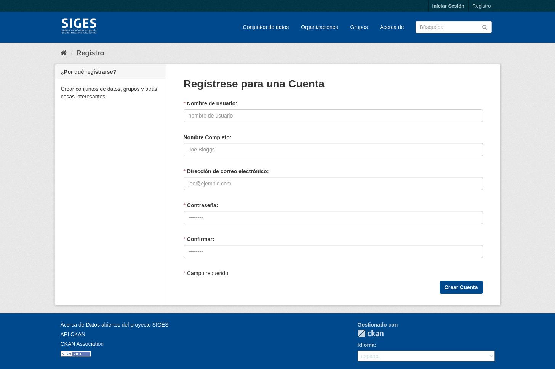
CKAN (371, 333)
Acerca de (392, 27)
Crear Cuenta (461, 287)
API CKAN (73, 334)
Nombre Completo (207, 137)
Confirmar (198, 239)
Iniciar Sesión (448, 6)
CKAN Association (82, 344)
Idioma (366, 345)
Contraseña (200, 205)
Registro (481, 6)
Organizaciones (319, 27)
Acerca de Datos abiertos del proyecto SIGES (115, 325)
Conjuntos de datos (266, 27)
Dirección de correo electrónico (225, 171)
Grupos (359, 27)
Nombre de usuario (210, 103)
